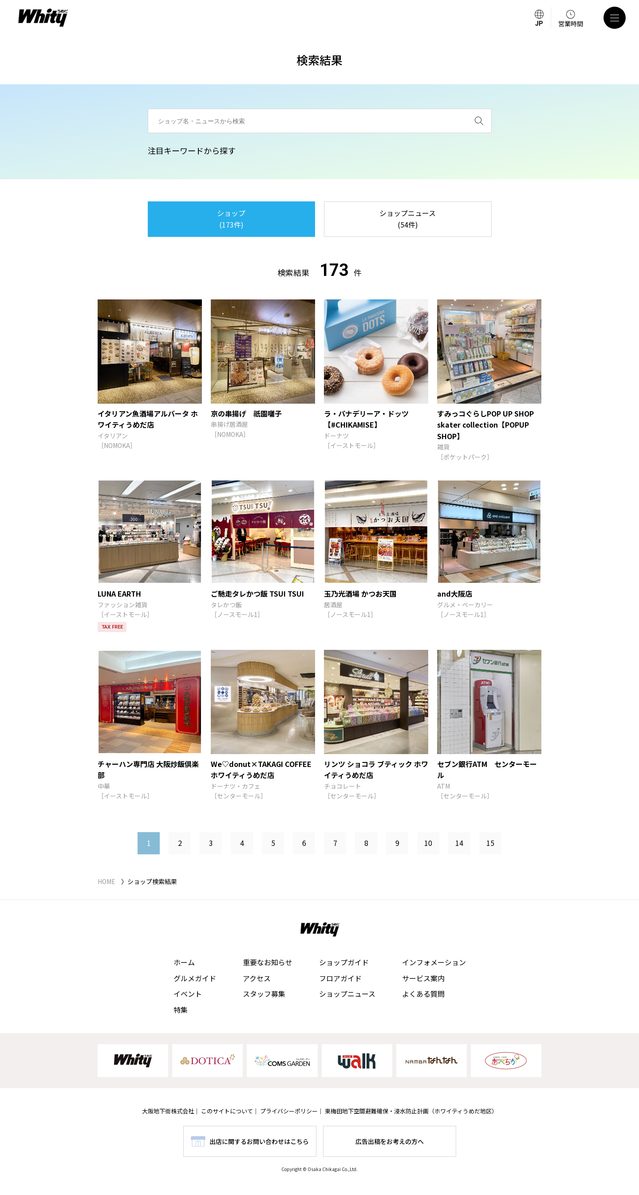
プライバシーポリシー (289, 1111)
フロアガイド (340, 978)
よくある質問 (423, 993)
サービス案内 (423, 978)
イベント (188, 993)
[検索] (479, 121)
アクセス (257, 978)
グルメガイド (195, 978)
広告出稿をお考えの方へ (389, 1141)
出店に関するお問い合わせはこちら (259, 1141)
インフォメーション (434, 962)
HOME (106, 881)
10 (428, 842)
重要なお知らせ (267, 962)
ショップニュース (347, 993)
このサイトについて (227, 1111)
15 (490, 842)
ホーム (184, 962)
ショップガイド (344, 962)
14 (459, 842)
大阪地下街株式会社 (168, 1111)
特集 (181, 1009)
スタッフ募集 (264, 993)
